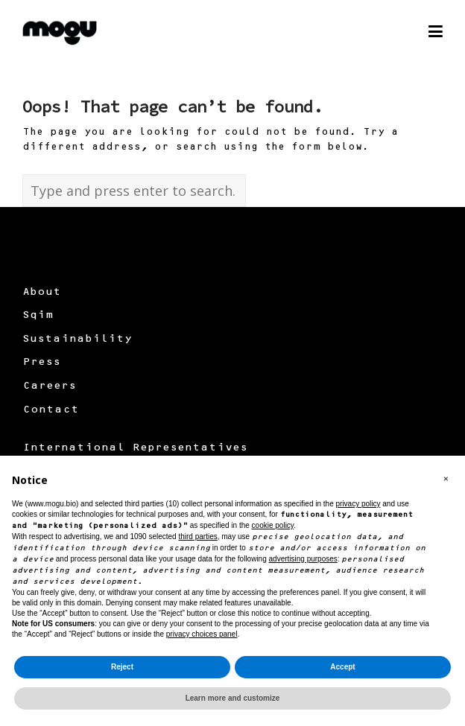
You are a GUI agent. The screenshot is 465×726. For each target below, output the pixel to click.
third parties (197, 536)
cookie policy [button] (273, 525)
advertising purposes (303, 559)
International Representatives (134, 448)
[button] (446, 479)
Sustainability (77, 339)
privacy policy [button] (357, 504)
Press (41, 362)
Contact (50, 410)
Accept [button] (342, 667)
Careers (49, 386)
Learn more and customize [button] (233, 698)
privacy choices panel (202, 634)
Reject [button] (122, 667)
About (41, 292)
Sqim (38, 316)
